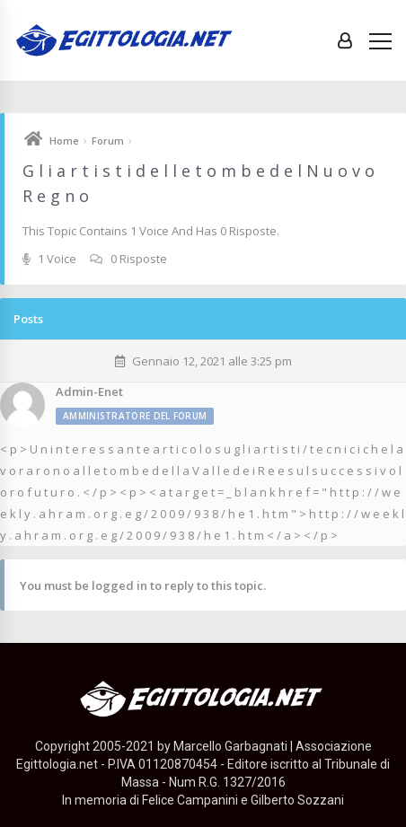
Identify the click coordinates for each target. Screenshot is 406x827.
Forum (108, 140)
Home (64, 140)
